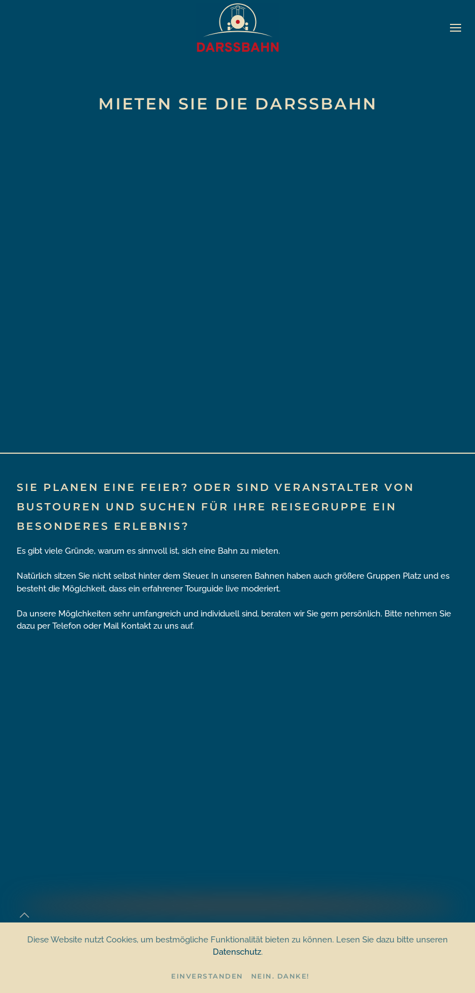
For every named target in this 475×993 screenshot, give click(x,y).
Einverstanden (207, 976)
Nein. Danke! (280, 976)
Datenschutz (237, 952)
